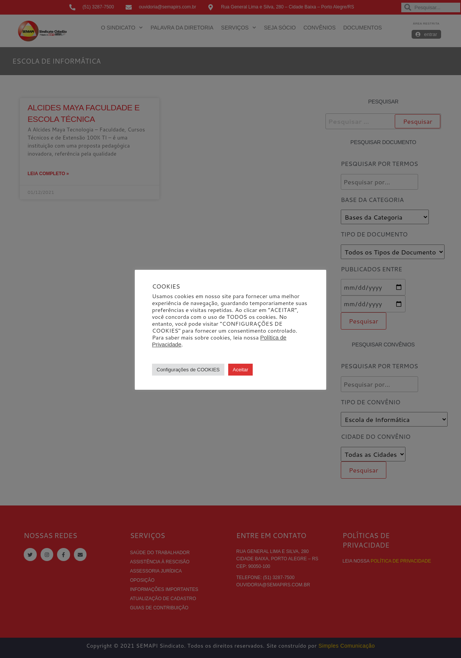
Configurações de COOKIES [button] (188, 369)
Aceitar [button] (240, 369)
